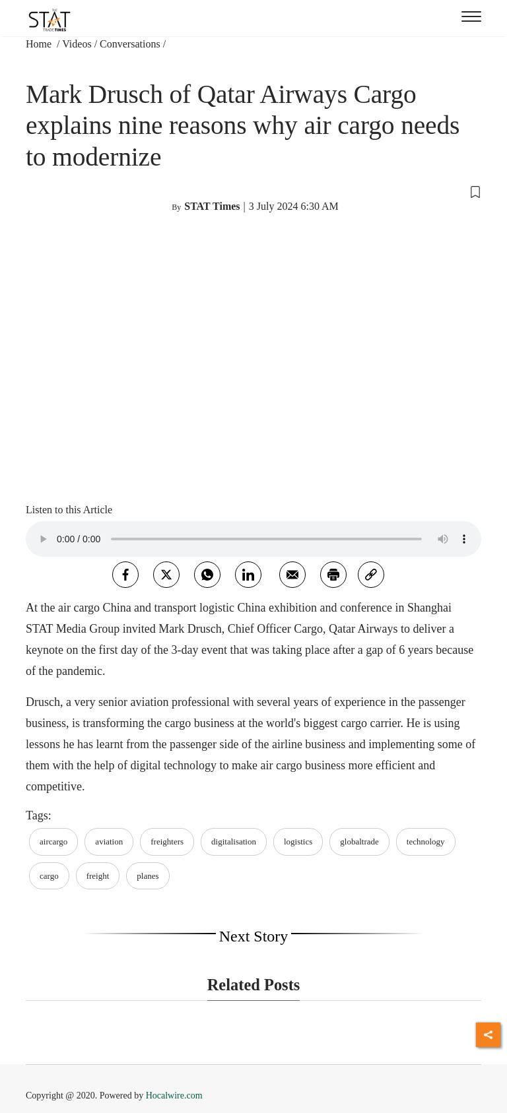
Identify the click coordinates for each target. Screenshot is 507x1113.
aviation (109, 841)
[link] (371, 574)
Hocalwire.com (174, 1095)
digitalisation (233, 841)
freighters (167, 841)
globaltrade (359, 841)
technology (426, 841)
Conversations (130, 43)
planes (147, 876)
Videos (76, 43)
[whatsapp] (207, 574)
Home (40, 43)
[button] (253, 191)
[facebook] (125, 574)
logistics (298, 841)
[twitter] (166, 574)
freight (98, 876)
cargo (49, 876)
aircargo (53, 841)
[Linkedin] (248, 574)
